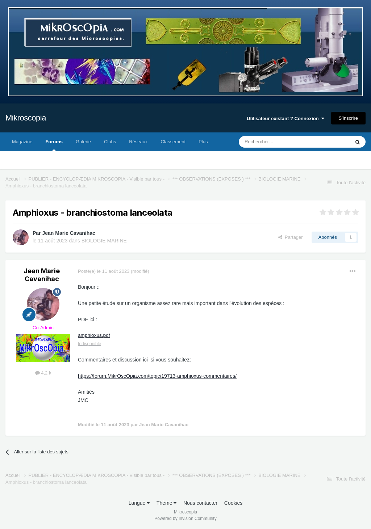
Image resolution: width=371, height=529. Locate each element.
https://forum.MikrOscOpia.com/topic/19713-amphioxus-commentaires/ (157, 376)
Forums (54, 145)
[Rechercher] (279, 142)
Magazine (22, 141)
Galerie (83, 141)
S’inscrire (348, 118)
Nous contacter (200, 503)
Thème (166, 503)
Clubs (110, 141)
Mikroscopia (25, 117)
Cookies (233, 503)
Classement (173, 141)
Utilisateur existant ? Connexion (285, 118)
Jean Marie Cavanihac (68, 233)
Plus (203, 141)
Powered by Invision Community (185, 518)
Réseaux (138, 141)
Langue (139, 503)
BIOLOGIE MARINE (104, 241)
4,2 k (43, 373)
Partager (290, 237)
